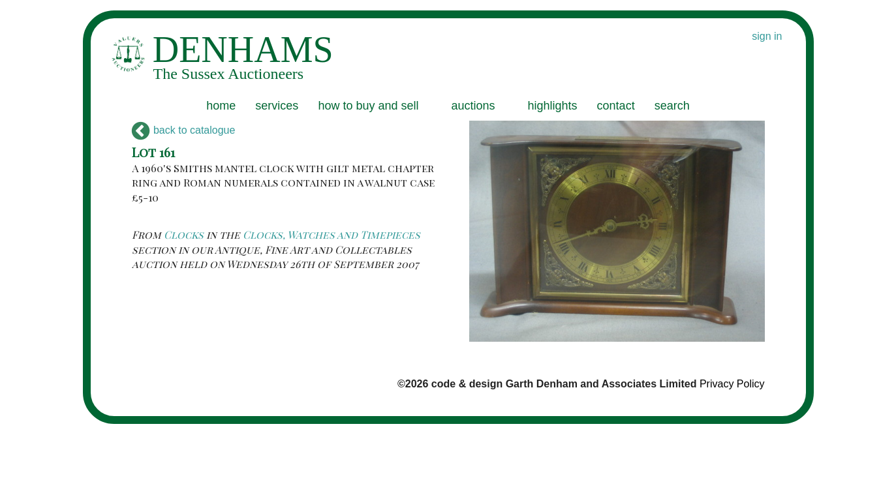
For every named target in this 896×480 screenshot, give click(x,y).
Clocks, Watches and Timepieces (331, 234)
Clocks (184, 234)
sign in (767, 36)
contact (616, 105)
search (672, 105)
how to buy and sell (368, 105)
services (276, 105)
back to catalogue (184, 130)
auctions (473, 105)
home (221, 105)
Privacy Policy (732, 383)
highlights (553, 105)
